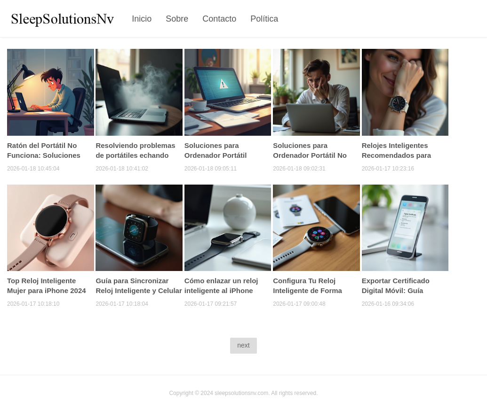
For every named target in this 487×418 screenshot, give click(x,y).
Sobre (177, 18)
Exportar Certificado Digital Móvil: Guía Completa (396, 290)
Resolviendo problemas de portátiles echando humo (135, 155)
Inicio (142, 18)
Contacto (219, 18)
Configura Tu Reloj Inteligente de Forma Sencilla (307, 290)
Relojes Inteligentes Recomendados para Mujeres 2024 (396, 155)
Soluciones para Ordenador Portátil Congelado (215, 155)
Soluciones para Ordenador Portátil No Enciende (310, 155)
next (243, 345)
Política (264, 18)
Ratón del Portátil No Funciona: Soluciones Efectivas (43, 155)
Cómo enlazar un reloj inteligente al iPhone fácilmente (221, 290)
